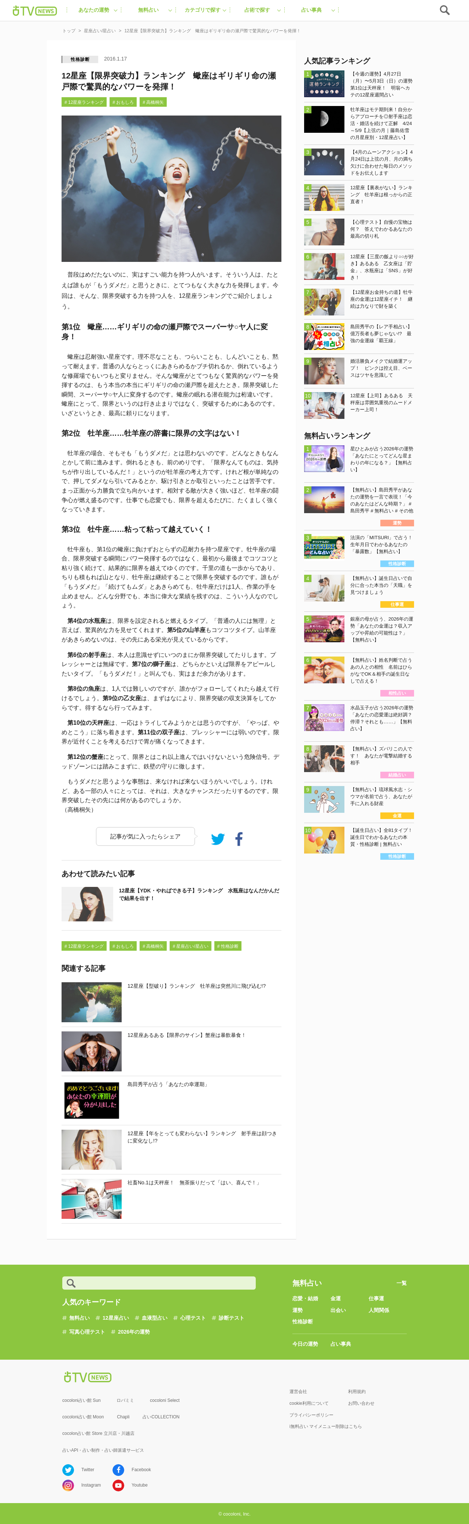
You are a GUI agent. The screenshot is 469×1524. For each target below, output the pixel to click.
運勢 (297, 1310)
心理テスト (193, 1318)
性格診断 (80, 59)
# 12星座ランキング (84, 102)
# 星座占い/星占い (190, 946)
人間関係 (379, 1310)
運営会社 (298, 1391)
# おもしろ (123, 102)
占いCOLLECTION (161, 1416)
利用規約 (357, 1391)
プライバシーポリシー (311, 1415)
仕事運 (376, 1298)
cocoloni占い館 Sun (81, 1400)
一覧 (401, 1283)
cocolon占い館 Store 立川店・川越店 (98, 1433)
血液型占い (154, 1318)
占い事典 (340, 1344)
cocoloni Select (165, 1400)
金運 (335, 1298)
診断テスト (231, 1318)
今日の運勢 (305, 1344)
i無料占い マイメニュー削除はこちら (325, 1426)
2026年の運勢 (134, 1332)
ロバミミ (125, 1400)
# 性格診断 (228, 946)
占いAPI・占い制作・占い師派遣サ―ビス (103, 1450)
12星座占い (116, 1318)
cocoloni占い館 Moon (83, 1416)
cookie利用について (309, 1403)
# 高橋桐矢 (153, 102)
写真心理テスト (87, 1332)
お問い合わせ (361, 1403)
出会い (338, 1310)
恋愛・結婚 (305, 1298)
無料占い (79, 1318)
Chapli (123, 1416)
